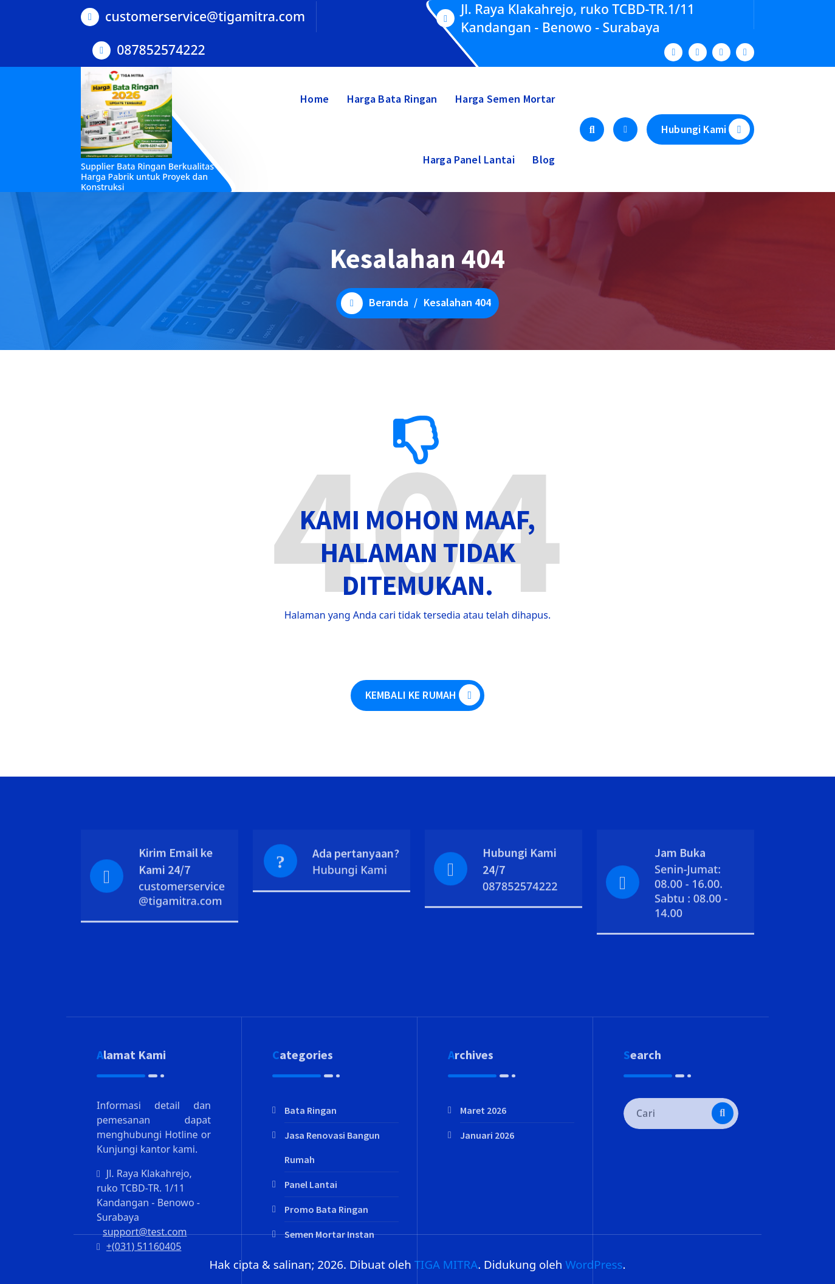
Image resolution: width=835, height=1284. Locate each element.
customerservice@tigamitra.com (205, 15)
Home (314, 99)
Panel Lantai (310, 1269)
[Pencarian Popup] (592, 129)
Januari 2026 (487, 1220)
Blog (543, 160)
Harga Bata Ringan (392, 99)
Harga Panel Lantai (469, 160)
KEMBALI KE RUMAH (423, 698)
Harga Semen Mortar (505, 99)
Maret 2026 (483, 1195)
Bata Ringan (310, 1195)
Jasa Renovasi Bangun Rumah (332, 1232)
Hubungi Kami (705, 129)
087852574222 (161, 49)
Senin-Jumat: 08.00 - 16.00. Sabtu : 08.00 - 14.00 (691, 923)
